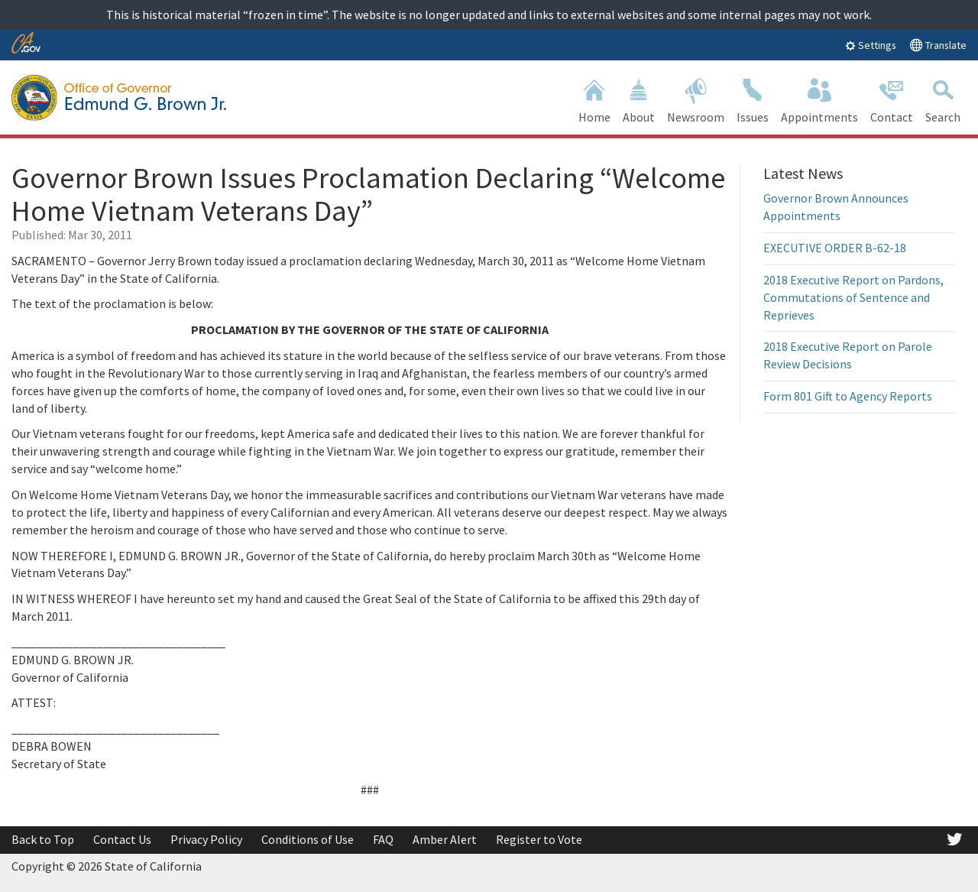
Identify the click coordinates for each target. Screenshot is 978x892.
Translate (938, 44)
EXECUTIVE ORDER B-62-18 (834, 247)
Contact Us (122, 839)
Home (594, 99)
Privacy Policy (206, 839)
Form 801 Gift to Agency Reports (847, 396)
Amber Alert (445, 839)
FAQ (383, 839)
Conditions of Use (307, 839)
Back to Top (42, 839)
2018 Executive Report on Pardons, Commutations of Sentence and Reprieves (853, 297)
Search (942, 99)
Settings (870, 45)
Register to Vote (539, 839)
